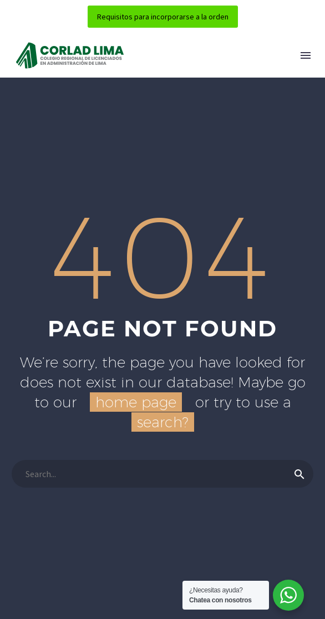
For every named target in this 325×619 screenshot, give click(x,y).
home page (135, 402)
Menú (306, 55)
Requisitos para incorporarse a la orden (162, 17)
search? (163, 422)
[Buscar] (162, 474)
